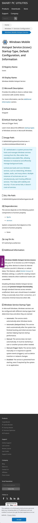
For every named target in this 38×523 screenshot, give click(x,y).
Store (26, 9)
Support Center (6, 454)
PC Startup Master (7, 427)
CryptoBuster (6, 422)
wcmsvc (9, 220)
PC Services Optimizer (8, 430)
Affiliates (4, 472)
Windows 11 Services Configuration (17, 28)
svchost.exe (10, 150)
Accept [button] (19, 520)
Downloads (16, 9)
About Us (5, 467)
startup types (29, 128)
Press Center (6, 475)
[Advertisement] (19, 274)
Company (14, 13)
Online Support (6, 443)
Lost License (5, 446)
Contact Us (5, 469)
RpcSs (9, 217)
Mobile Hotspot (25, 309)
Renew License (6, 448)
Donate (2, 262)
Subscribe (11, 489)
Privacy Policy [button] (11, 515)
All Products (5, 433)
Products (5, 9)
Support (5, 13)
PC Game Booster (7, 425)
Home (7, 25)
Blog (3, 464)
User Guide (5, 451)
